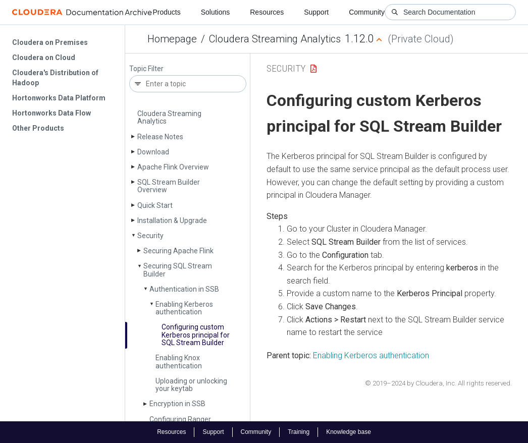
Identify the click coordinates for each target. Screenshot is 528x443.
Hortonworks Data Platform (58, 98)
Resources (267, 12)
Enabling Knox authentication (178, 361)
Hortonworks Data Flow (51, 113)
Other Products (38, 128)
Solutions (215, 12)
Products (166, 12)
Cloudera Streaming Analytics (275, 39)
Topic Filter (146, 69)
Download (153, 152)
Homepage (172, 39)
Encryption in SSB (177, 404)
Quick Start (155, 205)
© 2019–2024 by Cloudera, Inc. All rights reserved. (438, 383)
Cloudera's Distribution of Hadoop (55, 78)
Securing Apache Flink (178, 251)
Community (367, 12)
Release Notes (160, 137)
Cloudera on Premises (50, 42)
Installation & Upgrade (172, 220)
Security (150, 236)
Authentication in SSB (184, 289)
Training (298, 431)
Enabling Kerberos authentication (184, 308)
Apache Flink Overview (173, 167)
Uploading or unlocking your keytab (191, 385)
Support (316, 12)
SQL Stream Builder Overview (168, 186)
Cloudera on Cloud (43, 57)
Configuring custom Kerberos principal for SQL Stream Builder (196, 335)
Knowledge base (348, 431)
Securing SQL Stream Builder (177, 270)
